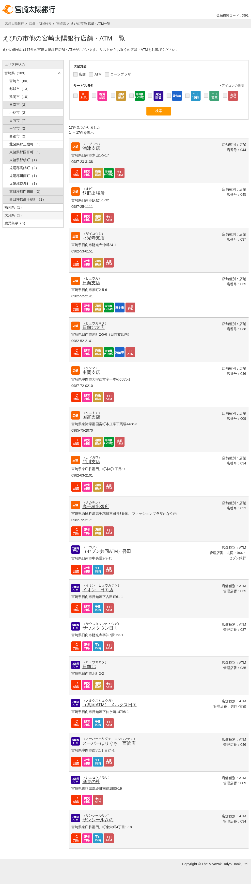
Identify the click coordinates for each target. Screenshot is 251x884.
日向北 (89, 666)
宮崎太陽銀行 (14, 23)
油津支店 (91, 148)
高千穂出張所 (95, 506)
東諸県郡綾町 (24, 160)
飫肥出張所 (93, 193)
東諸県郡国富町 (25, 152)
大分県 (14, 215)
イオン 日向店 (97, 589)
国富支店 (91, 417)
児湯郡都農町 (24, 184)
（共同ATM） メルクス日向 (109, 704)
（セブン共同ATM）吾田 (106, 551)
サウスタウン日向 (100, 628)
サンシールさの (97, 819)
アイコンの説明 (233, 85)
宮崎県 (61, 23)
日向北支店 (93, 327)
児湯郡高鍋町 (24, 168)
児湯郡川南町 (24, 176)
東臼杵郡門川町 (25, 191)
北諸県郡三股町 (25, 144)
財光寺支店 (93, 237)
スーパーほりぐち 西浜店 (109, 743)
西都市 (19, 136)
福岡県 (14, 207)
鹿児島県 (15, 223)
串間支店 (91, 372)
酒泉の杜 (91, 781)
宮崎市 (20, 81)
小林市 (19, 113)
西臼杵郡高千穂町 (27, 199)
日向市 (19, 120)
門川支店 (91, 461)
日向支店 (91, 282)
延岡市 (20, 97)
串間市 (19, 128)
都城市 (20, 89)
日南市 (19, 105)
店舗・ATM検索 (40, 23)
